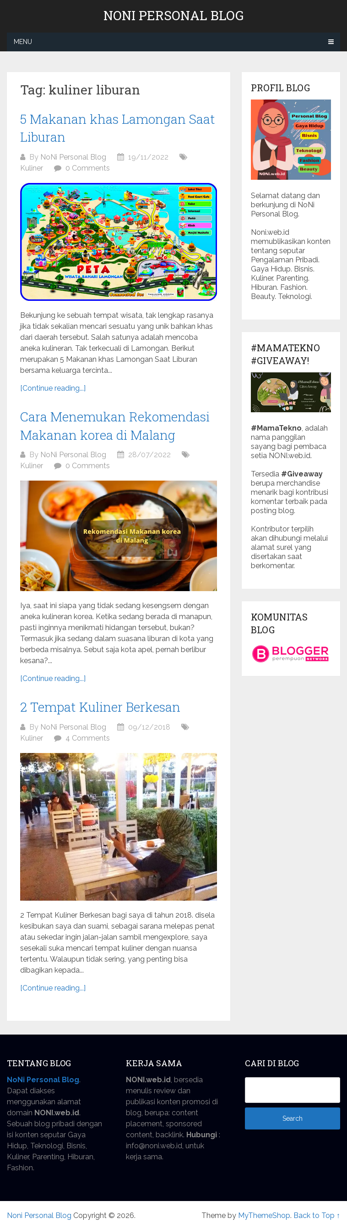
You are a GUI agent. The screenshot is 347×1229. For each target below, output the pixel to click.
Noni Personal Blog (173, 15)
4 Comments (87, 738)
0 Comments (87, 168)
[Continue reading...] (53, 388)
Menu (23, 41)
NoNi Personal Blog (73, 157)
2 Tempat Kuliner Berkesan (100, 706)
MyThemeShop (264, 1215)
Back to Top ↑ (316, 1215)
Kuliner (31, 168)
